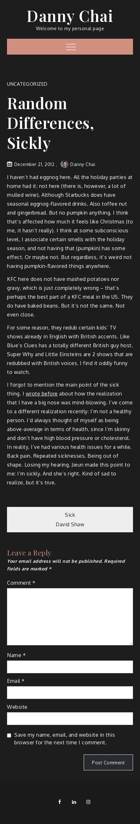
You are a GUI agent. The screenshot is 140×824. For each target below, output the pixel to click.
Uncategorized (27, 84)
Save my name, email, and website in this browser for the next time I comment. (64, 739)
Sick (70, 515)
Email (16, 681)
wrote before (42, 393)
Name (16, 655)
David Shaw (70, 524)
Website (17, 707)
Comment (21, 583)
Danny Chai (70, 15)
